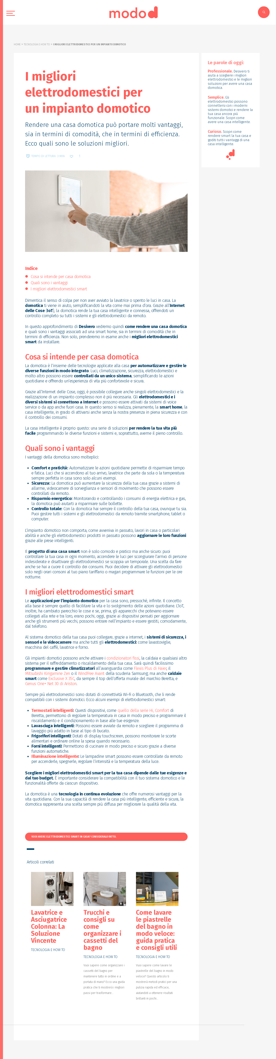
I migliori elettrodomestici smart (59, 288)
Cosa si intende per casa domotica (61, 276)
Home (17, 44)
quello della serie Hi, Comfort (143, 710)
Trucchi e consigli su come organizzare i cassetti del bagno (102, 930)
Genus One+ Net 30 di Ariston (50, 683)
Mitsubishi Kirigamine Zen (47, 673)
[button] (106, 837)
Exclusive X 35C (61, 678)
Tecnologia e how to (37, 44)
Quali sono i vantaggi (49, 282)
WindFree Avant (91, 673)
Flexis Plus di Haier (150, 668)
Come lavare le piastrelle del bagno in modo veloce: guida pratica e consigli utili (156, 930)
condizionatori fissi (123, 658)
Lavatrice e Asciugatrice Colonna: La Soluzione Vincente (49, 926)
